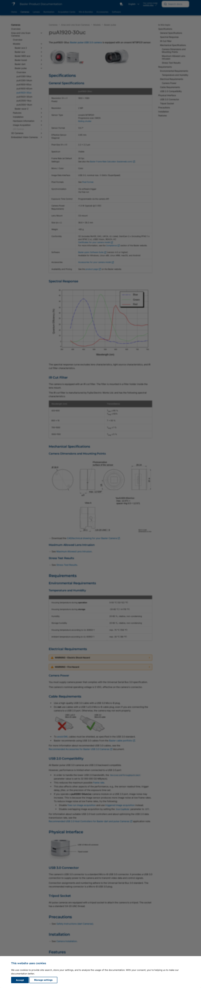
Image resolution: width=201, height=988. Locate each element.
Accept (20, 980)
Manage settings (43, 980)
